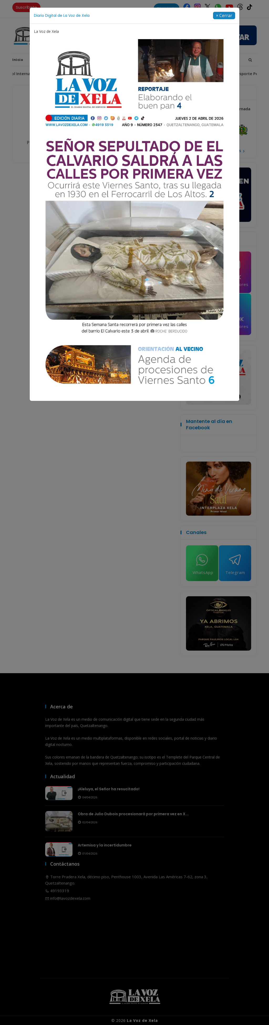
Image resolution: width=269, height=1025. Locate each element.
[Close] (224, 15)
